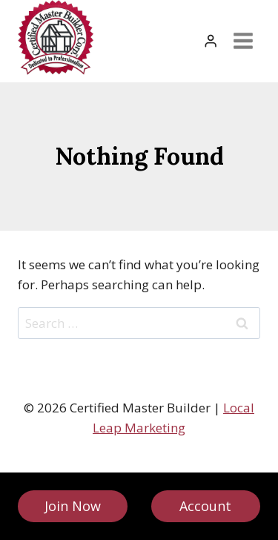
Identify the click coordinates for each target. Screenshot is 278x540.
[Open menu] (242, 41)
